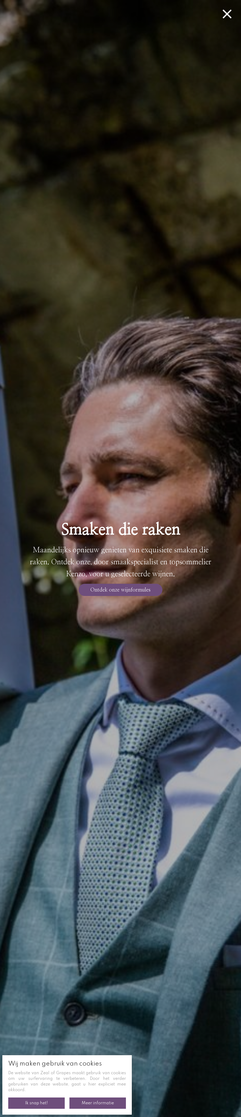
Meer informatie (98, 1103)
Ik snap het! (36, 1103)
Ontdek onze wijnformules (120, 589)
